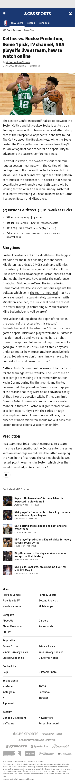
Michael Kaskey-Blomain (18, 62)
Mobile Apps (46, 606)
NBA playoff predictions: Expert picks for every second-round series (42, 541)
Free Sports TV (11, 600)
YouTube (8, 686)
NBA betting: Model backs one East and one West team (40, 527)
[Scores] (31, 23)
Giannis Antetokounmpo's (20, 401)
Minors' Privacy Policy (15, 652)
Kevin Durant (11, 382)
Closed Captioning (13, 658)
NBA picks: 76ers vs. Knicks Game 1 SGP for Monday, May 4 (40, 568)
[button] (56, 23)
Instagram (9, 692)
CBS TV (7, 632)
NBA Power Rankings (12, 30)
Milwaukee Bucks (38, 125)
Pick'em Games (12, 595)
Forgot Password (49, 723)
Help (5, 672)
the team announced (44, 293)
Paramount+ (46, 626)
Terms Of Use (10, 646)
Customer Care (48, 672)
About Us (8, 620)
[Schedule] (44, 23)
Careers (43, 620)
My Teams (8, 723)
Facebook (44, 692)
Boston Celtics (12, 125)
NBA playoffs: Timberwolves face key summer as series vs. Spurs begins (42, 514)
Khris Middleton (42, 255)
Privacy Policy (47, 646)
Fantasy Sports (47, 595)
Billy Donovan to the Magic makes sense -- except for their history (40, 555)
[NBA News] (17, 23)
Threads (43, 697)
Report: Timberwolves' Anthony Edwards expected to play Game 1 (39, 500)
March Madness (12, 606)
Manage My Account (14, 718)
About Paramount (13, 626)
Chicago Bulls (26, 144)
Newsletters (46, 718)
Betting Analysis (48, 600)
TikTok (42, 686)
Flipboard (8, 703)
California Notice (48, 658)
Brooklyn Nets (40, 139)
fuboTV (37, 228)
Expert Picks (29, 30)
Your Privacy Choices (51, 652)
